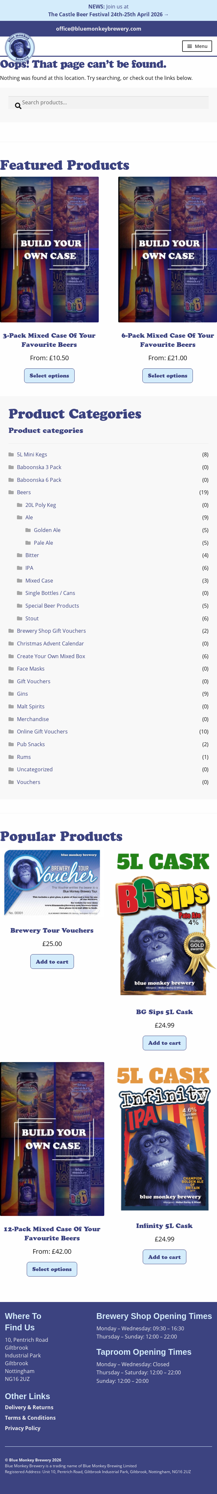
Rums (24, 757)
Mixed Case (39, 580)
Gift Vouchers (34, 681)
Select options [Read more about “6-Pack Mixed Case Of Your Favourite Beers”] (167, 375)
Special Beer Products (52, 605)
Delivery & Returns (29, 1407)
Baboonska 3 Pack (39, 467)
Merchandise (33, 719)
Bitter (32, 555)
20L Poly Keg (40, 505)
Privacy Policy (22, 1428)
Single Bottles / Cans (50, 593)
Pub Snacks (31, 744)
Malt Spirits (31, 706)
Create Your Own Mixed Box (51, 656)
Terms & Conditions (30, 1417)
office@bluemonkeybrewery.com (98, 28)
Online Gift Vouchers (42, 731)
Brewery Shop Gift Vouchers (51, 630)
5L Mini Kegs (32, 454)
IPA (29, 567)
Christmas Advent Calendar (50, 643)
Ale (29, 517)
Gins (22, 693)
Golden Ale (47, 530)
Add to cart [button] (52, 961)
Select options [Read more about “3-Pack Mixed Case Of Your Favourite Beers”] (49, 375)
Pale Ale (43, 542)
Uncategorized (35, 769)
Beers (24, 492)
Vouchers (28, 782)
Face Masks (31, 668)
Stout (32, 618)
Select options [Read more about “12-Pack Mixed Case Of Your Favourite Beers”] (52, 1269)
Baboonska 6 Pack (39, 479)
